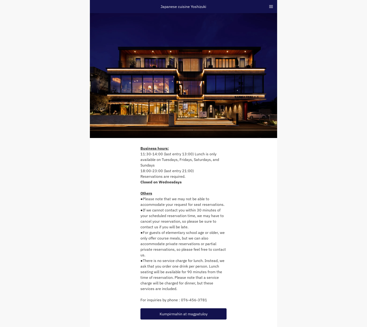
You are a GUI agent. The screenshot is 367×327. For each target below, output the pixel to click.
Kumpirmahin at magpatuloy (184, 314)
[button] (183, 313)
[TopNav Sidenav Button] (271, 6)
